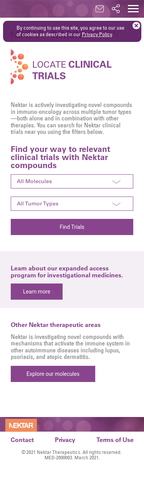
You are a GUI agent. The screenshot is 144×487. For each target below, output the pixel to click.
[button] (133, 9)
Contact (22, 439)
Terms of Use (115, 439)
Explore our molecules (52, 374)
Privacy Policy (97, 34)
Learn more (36, 292)
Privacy (65, 439)
